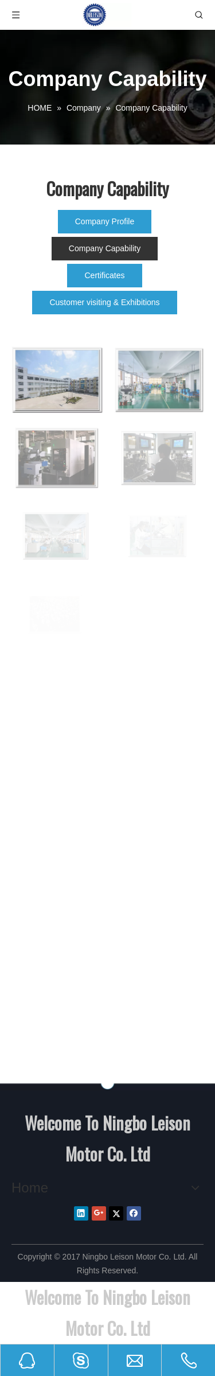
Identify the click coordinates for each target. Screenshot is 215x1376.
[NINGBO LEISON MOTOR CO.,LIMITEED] (107, 1083)
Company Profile (105, 221)
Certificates (104, 275)
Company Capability (104, 248)
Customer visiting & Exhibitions (104, 302)
